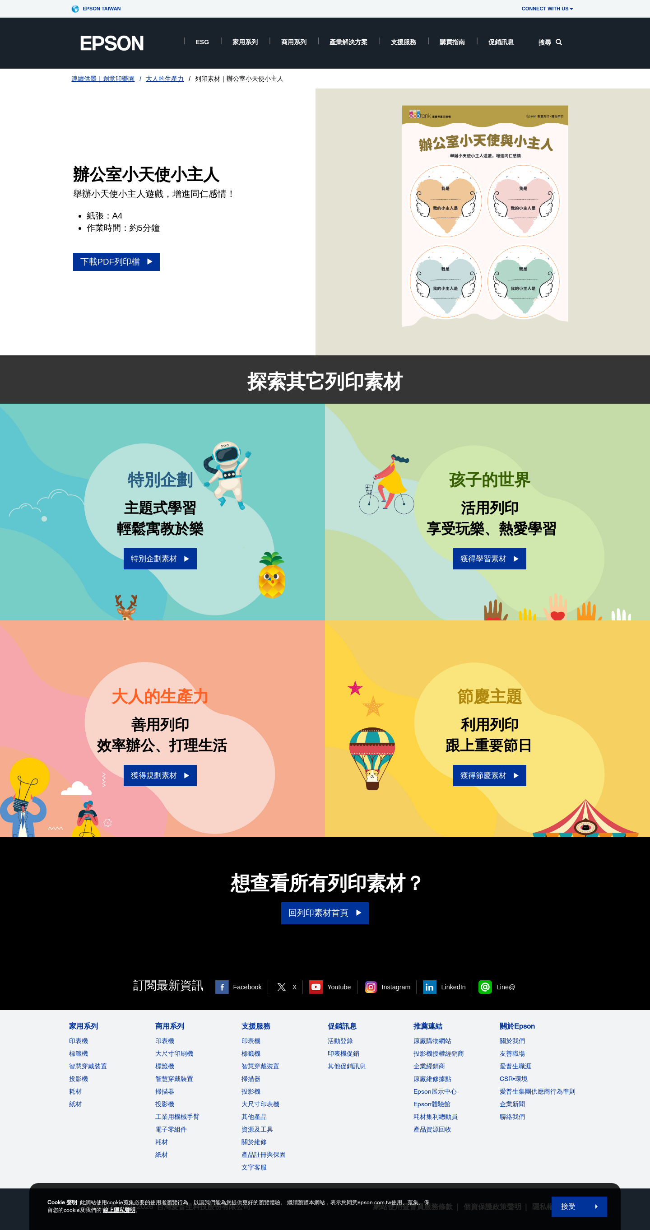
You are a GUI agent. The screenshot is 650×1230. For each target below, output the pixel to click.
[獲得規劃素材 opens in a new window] (160, 775)
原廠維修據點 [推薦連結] (432, 1078)
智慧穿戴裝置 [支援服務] (260, 1066)
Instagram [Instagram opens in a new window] (396, 987)
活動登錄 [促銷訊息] (340, 1040)
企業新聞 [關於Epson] (512, 1104)
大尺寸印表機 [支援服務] (260, 1104)
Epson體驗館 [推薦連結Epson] (431, 1104)
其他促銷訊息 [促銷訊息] (347, 1066)
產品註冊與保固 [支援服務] (263, 1154)
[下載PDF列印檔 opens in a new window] (116, 262)
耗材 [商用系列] (161, 1142)
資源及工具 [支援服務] (257, 1129)
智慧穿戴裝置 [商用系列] (174, 1078)
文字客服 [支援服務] (254, 1167)
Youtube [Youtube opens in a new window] (339, 987)
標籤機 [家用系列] (78, 1053)
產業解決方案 (348, 42)
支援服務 (403, 42)
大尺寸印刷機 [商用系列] (174, 1053)
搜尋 (550, 42)
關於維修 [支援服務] (254, 1142)
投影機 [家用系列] (78, 1078)
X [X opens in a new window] (294, 987)
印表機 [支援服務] (250, 1040)
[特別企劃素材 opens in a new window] (160, 558)
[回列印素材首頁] (324, 913)
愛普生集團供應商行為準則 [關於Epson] (538, 1091)
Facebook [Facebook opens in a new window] (247, 987)
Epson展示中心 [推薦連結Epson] (435, 1091)
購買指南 (452, 42)
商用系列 (293, 42)
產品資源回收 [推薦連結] (432, 1129)
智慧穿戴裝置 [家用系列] (88, 1066)
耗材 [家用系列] (75, 1091)
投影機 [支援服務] (250, 1091)
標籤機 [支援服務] (250, 1053)
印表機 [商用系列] (164, 1040)
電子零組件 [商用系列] (171, 1129)
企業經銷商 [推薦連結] (429, 1066)
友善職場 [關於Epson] (512, 1053)
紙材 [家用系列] (75, 1104)
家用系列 (245, 42)
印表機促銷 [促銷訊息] (343, 1053)
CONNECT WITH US (547, 8)
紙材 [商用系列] (161, 1154)
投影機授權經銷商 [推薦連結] (438, 1053)
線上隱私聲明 (119, 1210)
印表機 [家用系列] (78, 1040)
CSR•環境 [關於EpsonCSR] (514, 1078)
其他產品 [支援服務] (254, 1116)
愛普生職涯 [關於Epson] (515, 1066)
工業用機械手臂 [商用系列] (177, 1116)
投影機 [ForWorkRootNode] (164, 1104)
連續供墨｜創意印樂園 (103, 78)
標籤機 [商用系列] (164, 1066)
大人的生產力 (165, 78)
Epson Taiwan (102, 8)
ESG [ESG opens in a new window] (202, 42)
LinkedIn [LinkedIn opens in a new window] (453, 987)
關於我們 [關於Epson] (512, 1040)
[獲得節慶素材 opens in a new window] (489, 775)
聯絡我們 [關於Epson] (512, 1116)
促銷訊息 (501, 42)
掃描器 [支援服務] (250, 1078)
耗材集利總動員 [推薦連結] (435, 1116)
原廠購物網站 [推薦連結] (432, 1040)
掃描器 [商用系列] (164, 1091)
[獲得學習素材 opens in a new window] (489, 558)
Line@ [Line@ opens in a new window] (506, 987)
